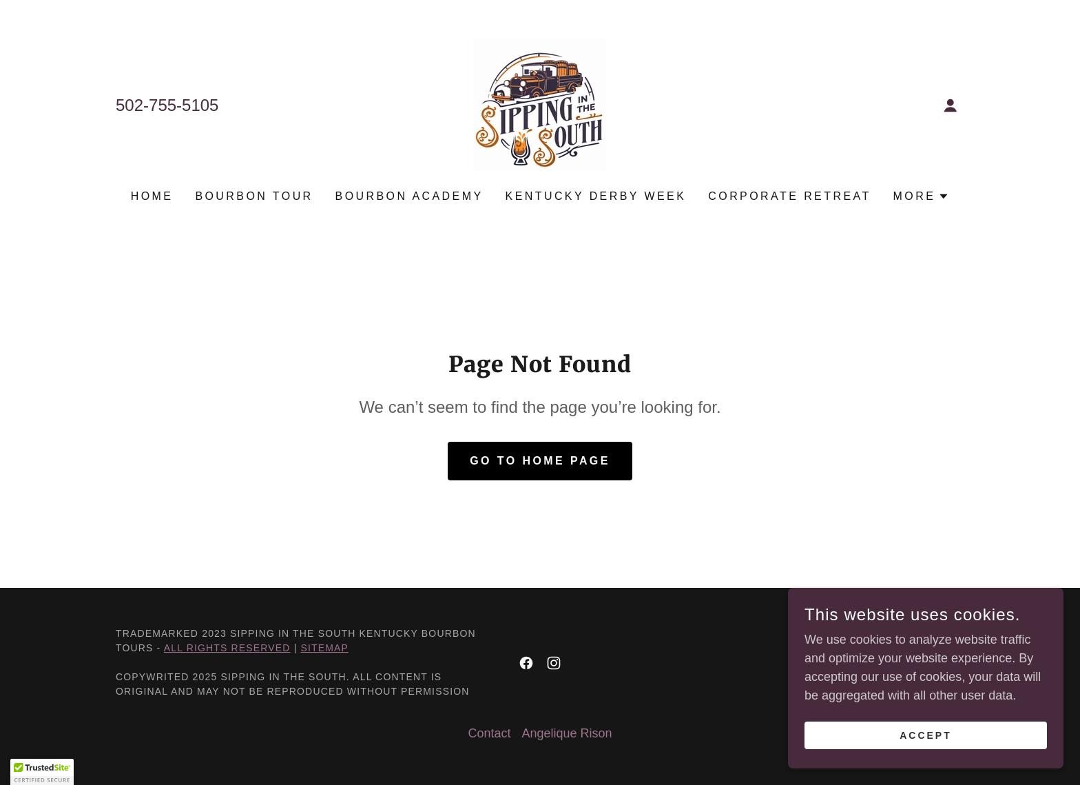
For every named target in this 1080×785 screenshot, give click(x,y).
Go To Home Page (540, 461)
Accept (926, 735)
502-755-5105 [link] (167, 105)
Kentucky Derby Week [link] (596, 196)
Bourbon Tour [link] (254, 196)
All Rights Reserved (227, 647)
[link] (539, 104)
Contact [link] (489, 733)
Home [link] (152, 196)
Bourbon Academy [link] (409, 196)
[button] (950, 105)
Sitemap (325, 647)
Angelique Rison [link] (566, 733)
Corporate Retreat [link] (789, 196)
